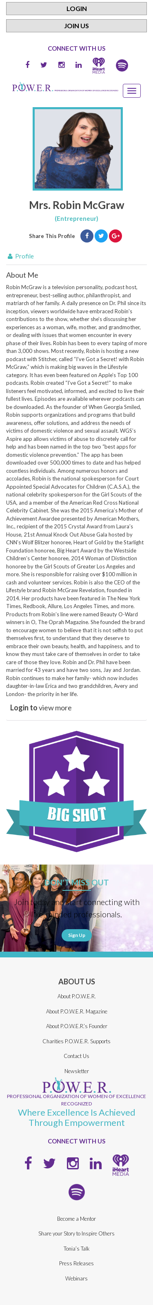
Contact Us (76, 1056)
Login (77, 8)
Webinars (76, 1278)
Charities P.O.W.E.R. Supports (76, 1041)
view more (41, 707)
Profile (20, 256)
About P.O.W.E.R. (77, 996)
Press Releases (76, 1263)
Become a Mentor (76, 1218)
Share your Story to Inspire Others (76, 1233)
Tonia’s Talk (77, 1248)
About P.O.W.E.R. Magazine (76, 1011)
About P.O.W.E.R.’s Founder (76, 1026)
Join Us (76, 25)
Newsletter (76, 1071)
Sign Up (76, 935)
